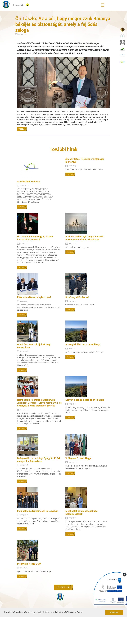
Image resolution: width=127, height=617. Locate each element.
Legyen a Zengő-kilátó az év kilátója (84, 399)
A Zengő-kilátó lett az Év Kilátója (82, 344)
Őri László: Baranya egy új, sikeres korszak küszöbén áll (35, 238)
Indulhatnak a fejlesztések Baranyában (37, 511)
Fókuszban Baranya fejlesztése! (34, 297)
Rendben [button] (114, 612)
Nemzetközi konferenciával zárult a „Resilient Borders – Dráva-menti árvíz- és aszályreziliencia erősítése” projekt (39, 402)
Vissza (21, 129)
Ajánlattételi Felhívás (28, 181)
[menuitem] (122, 29)
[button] (84, 612)
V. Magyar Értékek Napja (78, 458)
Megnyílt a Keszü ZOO (29, 563)
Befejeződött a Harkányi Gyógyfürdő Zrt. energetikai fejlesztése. (39, 459)
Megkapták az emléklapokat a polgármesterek (81, 512)
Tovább (21, 207)
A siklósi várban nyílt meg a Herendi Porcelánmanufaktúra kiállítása (84, 238)
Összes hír (63, 587)
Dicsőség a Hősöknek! (77, 297)
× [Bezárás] (124, 574)
